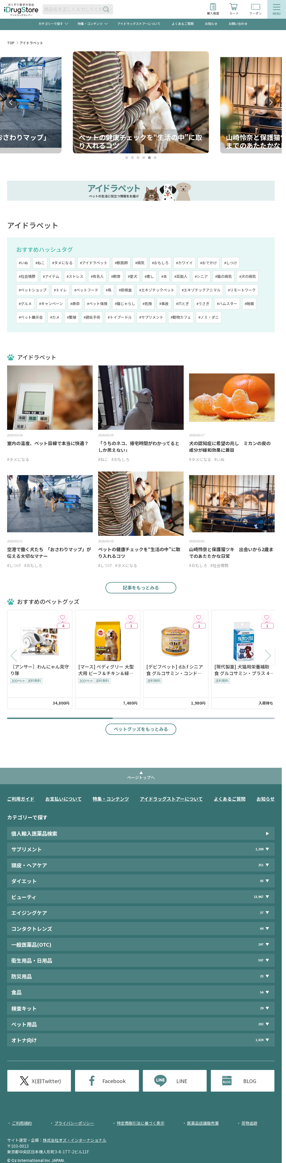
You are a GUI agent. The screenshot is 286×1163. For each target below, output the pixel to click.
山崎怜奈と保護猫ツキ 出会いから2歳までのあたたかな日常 (231, 552)
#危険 (147, 303)
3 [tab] (138, 157)
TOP (10, 42)
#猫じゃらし (125, 303)
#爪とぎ (182, 303)
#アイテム (51, 276)
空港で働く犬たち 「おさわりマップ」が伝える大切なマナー (49, 552)
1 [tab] (127, 157)
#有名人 (97, 276)
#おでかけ (208, 262)
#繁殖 (71, 317)
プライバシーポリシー (74, 1123)
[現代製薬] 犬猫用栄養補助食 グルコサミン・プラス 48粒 (243, 669)
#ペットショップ (32, 290)
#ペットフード (86, 290)
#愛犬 (132, 276)
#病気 (140, 262)
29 (261, 1008)
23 (261, 976)
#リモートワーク (242, 290)
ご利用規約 (22, 1123)
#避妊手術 (92, 317)
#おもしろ (160, 262)
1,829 (259, 1040)
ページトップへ (141, 777)
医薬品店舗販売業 (203, 1123)
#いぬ (23, 262)
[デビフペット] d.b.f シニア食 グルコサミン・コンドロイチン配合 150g (174, 669)
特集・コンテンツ (111, 798)
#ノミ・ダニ (208, 317)
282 (260, 1024)
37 (261, 912)
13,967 (258, 897)
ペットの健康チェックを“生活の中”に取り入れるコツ (139, 552)
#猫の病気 (223, 276)
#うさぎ (202, 303)
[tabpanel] (141, 102)
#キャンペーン (51, 303)
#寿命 (75, 303)
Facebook (114, 1080)
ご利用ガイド (20, 798)
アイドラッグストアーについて (138, 23)
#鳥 (108, 290)
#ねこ (40, 262)
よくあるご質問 (183, 23)
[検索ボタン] (107, 9)
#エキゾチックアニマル (201, 290)
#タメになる (62, 262)
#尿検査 (125, 290)
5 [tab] (149, 157)
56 (261, 992)
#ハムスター (227, 303)
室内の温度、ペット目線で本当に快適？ (48, 443)
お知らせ (211, 23)
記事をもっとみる (141, 587)
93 (261, 881)
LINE (181, 1080)
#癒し (149, 276)
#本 (164, 276)
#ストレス (75, 276)
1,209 (259, 849)
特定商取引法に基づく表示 (140, 1123)
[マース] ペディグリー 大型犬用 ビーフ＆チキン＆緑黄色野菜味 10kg (106, 669)
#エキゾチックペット (156, 290)
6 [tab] (155, 157)
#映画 (249, 303)
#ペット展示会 (31, 317)
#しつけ (230, 262)
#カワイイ (184, 262)
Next (270, 102)
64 (261, 928)
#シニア (201, 276)
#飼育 (115, 276)
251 (260, 865)
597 (260, 960)
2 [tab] (132, 157)
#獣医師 (121, 262)
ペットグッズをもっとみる (141, 729)
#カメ (55, 317)
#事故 (164, 303)
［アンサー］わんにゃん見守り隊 (39, 669)
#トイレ (60, 290)
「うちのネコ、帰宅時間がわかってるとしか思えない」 (138, 446)
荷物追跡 (249, 1123)
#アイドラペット (93, 262)
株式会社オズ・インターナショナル (74, 1140)
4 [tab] (144, 157)
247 (260, 944)
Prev (11, 102)
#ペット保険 (97, 303)
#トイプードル (120, 317)
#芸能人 (180, 276)
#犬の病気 (247, 276)
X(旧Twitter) (46, 1080)
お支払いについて (63, 798)
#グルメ (25, 303)
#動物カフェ (181, 317)
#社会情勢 (27, 276)
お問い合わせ (238, 23)
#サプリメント (151, 317)
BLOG (249, 1080)
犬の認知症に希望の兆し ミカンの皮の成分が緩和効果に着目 (230, 446)
